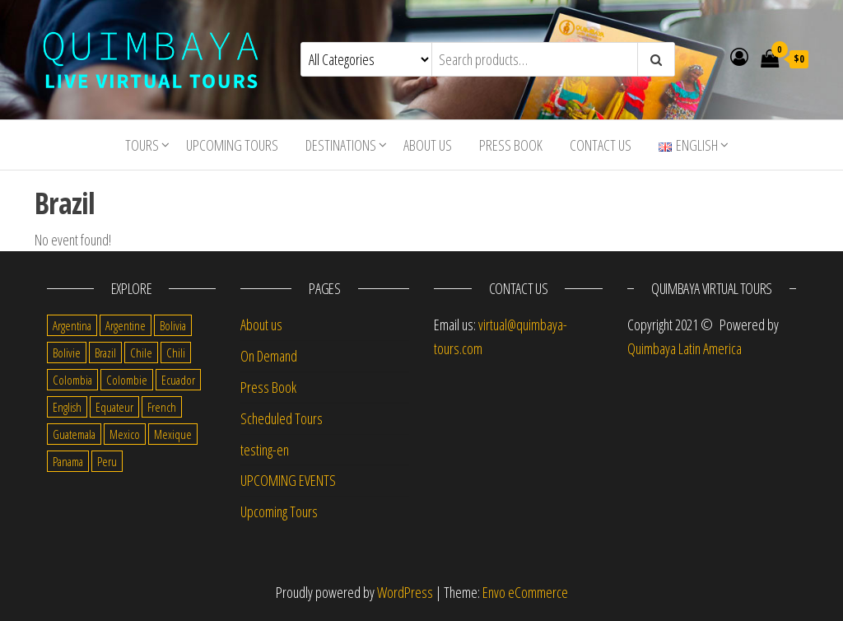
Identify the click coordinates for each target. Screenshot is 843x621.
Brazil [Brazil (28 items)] (105, 352)
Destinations (340, 145)
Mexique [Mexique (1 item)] (173, 434)
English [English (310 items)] (67, 407)
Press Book (511, 145)
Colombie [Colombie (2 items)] (126, 379)
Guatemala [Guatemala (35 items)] (74, 434)
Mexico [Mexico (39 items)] (124, 434)
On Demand (268, 356)
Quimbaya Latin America (684, 348)
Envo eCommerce (525, 592)
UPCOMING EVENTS (288, 480)
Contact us (600, 145)
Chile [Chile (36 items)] (141, 352)
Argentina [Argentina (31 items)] (72, 325)
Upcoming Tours (232, 145)
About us (427, 145)
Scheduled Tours (281, 418)
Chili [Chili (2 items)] (175, 352)
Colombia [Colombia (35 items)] (72, 379)
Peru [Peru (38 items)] (107, 461)
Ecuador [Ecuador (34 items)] (178, 379)
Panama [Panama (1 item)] (68, 461)
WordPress (405, 592)
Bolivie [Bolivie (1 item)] (67, 352)
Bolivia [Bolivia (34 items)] (173, 325)
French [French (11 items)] (161, 407)
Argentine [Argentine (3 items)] (125, 325)
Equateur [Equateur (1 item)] (114, 407)
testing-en (264, 450)
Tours (142, 145)
